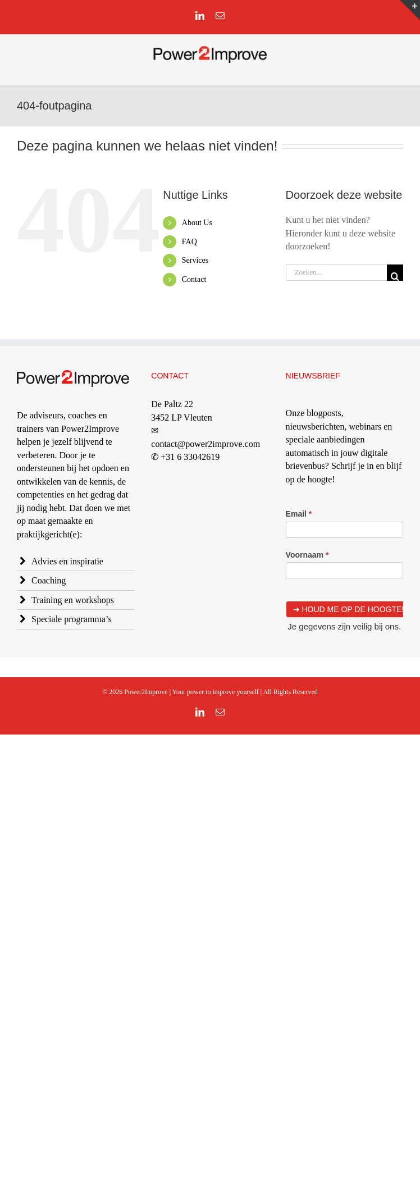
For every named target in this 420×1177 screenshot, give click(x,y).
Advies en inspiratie (67, 561)
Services (195, 260)
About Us (197, 222)
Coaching (48, 580)
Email (299, 513)
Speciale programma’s (71, 619)
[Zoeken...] (336, 272)
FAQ (189, 242)
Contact (194, 279)
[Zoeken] (395, 272)
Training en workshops (72, 600)
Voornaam (307, 554)
